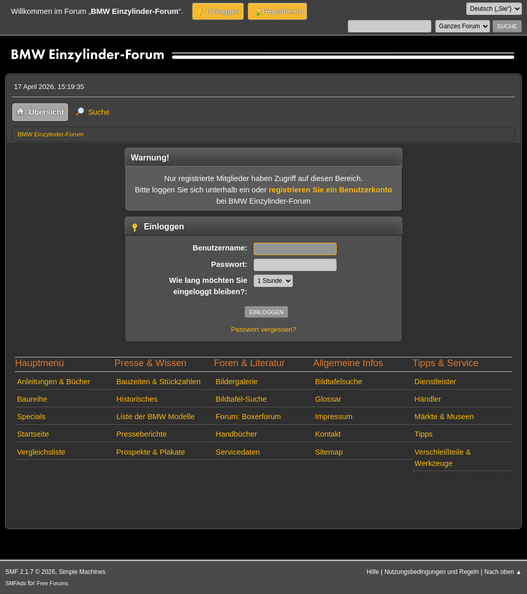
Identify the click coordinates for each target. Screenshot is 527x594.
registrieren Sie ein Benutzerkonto (330, 190)
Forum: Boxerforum (248, 416)
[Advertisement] (199, 490)
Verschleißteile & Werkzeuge (442, 457)
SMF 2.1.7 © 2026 (30, 571)
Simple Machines (82, 571)
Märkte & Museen (443, 416)
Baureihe (32, 399)
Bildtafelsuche (338, 381)
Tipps (423, 434)
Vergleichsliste (41, 452)
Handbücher (236, 434)
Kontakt (328, 434)
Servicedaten (238, 452)
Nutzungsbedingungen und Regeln (431, 571)
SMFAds (15, 583)
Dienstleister (435, 381)
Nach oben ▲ (503, 571)
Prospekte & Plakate (150, 452)
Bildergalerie (237, 381)
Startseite (33, 434)
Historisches (136, 399)
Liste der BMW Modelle (155, 416)
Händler (427, 399)
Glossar (328, 399)
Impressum (334, 416)
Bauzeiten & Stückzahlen (158, 381)
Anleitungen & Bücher (53, 381)
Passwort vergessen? (263, 329)
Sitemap (329, 452)
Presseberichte (141, 434)
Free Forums (52, 583)
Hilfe (372, 571)
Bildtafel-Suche (241, 399)
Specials (31, 416)
